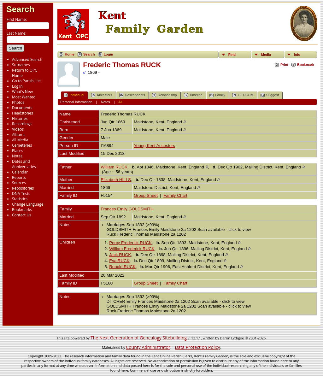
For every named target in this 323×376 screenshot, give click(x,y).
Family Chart (175, 195)
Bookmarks (22, 209)
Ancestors (101, 95)
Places (17, 150)
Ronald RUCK (122, 266)
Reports (19, 177)
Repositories (23, 188)
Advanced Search (27, 59)
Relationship (164, 95)
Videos (18, 129)
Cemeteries (22, 145)
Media (266, 54)
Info (297, 54)
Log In (17, 86)
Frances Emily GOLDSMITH (127, 209)
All (120, 102)
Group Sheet (146, 195)
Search (20, 9)
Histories (19, 118)
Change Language (27, 204)
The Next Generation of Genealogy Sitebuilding (139, 338)
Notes (17, 156)
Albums (18, 134)
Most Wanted (24, 97)
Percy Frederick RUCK (130, 242)
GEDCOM (243, 95)
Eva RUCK (119, 260)
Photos (18, 102)
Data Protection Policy (197, 347)
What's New (22, 91)
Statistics (19, 199)
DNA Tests (21, 193)
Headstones (22, 113)
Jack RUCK (120, 254)
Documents (22, 107)
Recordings (22, 123)
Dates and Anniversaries (24, 164)
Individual (74, 95)
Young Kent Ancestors (154, 145)
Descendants (132, 95)
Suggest (270, 95)
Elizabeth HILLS (116, 179)
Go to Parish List (26, 81)
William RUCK (114, 167)
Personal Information (76, 102)
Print (284, 65)
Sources (19, 182)
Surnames (21, 65)
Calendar (20, 172)
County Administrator (148, 347)
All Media (20, 140)
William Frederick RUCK (132, 248)
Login (108, 54)
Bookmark (305, 65)
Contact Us (21, 215)
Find (232, 54)
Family (217, 95)
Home (69, 54)
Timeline (193, 95)
